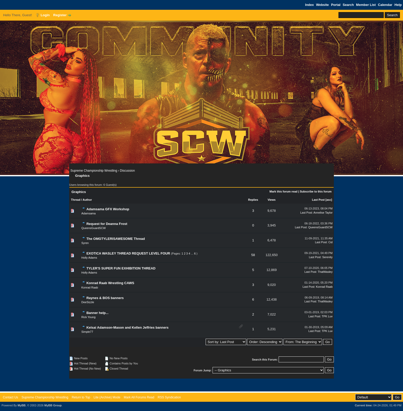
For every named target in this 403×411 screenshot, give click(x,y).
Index (309, 5)
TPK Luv (327, 316)
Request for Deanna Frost (106, 224)
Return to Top (81, 397)
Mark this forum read (284, 191)
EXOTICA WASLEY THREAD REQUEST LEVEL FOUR (128, 253)
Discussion (127, 170)
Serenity (327, 257)
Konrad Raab (89, 287)
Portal (336, 5)
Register (60, 15)
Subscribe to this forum (316, 191)
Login (45, 15)
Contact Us (10, 397)
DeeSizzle (87, 302)
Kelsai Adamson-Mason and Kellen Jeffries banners (127, 327)
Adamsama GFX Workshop (107, 209)
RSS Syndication (169, 397)
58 (253, 255)
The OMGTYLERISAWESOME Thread (115, 239)
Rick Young (88, 317)
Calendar (385, 5)
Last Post (318, 199)
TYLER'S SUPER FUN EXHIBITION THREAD (120, 268)
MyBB (21, 405)
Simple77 (87, 331)
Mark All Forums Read (139, 397)
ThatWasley (325, 271)
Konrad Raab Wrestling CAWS (110, 283)
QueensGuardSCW (93, 228)
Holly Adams (89, 257)
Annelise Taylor (323, 212)
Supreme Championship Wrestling (93, 170)
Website (322, 5)
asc (328, 199)
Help (398, 5)
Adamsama (88, 213)
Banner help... (97, 313)
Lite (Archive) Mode (107, 397)
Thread (75, 199)
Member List (366, 5)
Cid (330, 242)
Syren (85, 242)
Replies (253, 199)
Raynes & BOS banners (105, 298)
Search (348, 5)
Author (87, 199)
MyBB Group (52, 405)
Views (272, 199)
